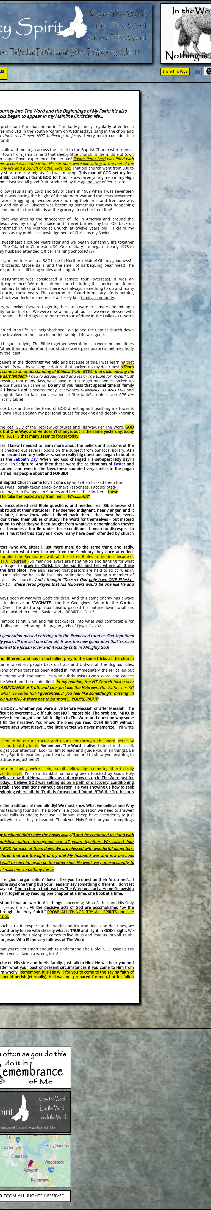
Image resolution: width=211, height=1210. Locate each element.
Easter (119, 464)
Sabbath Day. (25, 459)
